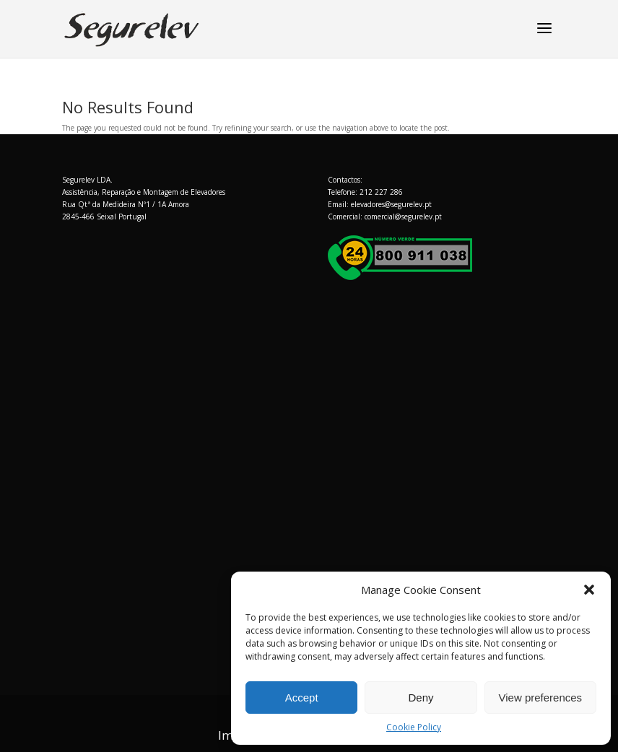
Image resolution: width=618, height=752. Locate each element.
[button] (589, 589)
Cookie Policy (413, 727)
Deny (420, 697)
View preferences (541, 697)
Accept (301, 697)
